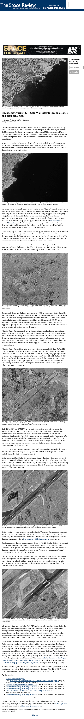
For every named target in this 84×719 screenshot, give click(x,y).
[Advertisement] (40, 30)
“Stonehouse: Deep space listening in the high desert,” (21, 662)
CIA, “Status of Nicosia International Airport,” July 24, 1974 (27, 690)
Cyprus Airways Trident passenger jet (36, 539)
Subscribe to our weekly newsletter (74, 61)
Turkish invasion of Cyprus (15, 679)
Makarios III (54, 220)
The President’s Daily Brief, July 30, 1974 (21, 694)
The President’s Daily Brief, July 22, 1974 (21, 687)
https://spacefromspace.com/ (31, 706)
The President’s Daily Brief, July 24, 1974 (21, 688)
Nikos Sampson (13, 223)
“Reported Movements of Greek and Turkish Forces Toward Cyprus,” (34, 681)
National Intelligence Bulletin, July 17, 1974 (21, 685)
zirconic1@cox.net (60, 703)
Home (35, 715)
